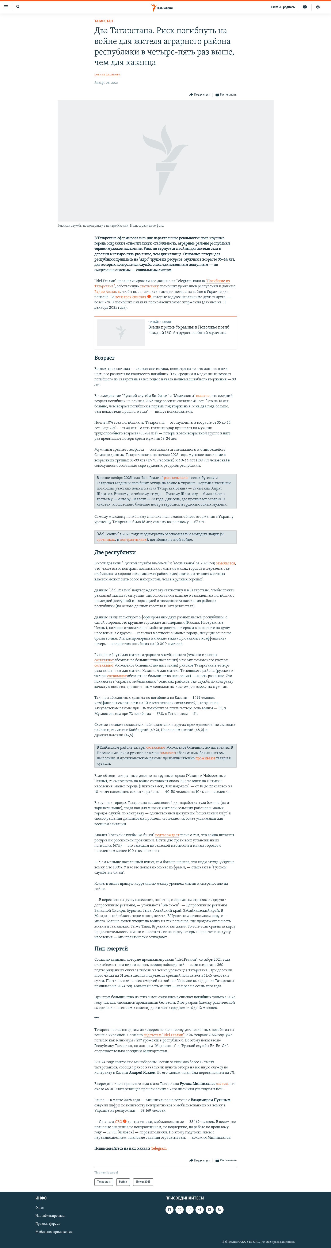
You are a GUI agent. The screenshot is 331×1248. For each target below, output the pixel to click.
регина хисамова (107, 74)
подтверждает (167, 835)
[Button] (199, 95)
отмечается (225, 563)
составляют (104, 660)
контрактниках (133, 540)
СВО (120, 1122)
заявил (222, 1084)
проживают (205, 758)
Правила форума (47, 1224)
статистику (149, 286)
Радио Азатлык (107, 292)
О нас (39, 1208)
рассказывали (176, 478)
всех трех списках (133, 297)
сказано (203, 396)
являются (168, 753)
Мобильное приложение (54, 1232)
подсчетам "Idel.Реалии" (164, 1035)
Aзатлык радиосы (283, 7)
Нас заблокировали (50, 1216)
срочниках (106, 540)
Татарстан (103, 21)
